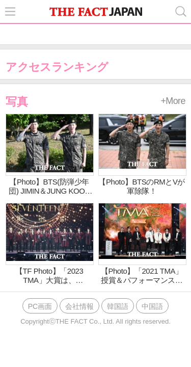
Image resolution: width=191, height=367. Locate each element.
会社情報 (79, 306)
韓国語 (117, 306)
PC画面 (40, 306)
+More (173, 101)
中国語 (152, 306)
